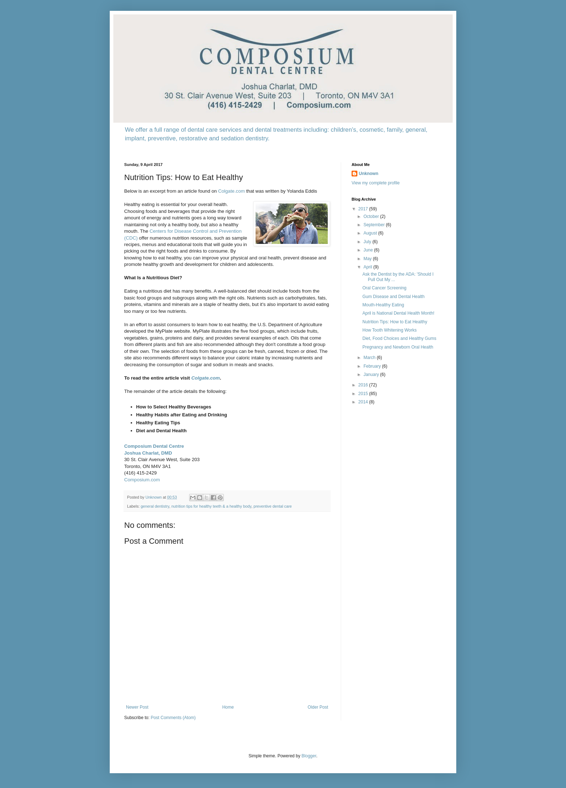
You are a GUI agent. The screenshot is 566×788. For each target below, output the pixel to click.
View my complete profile (376, 182)
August (370, 233)
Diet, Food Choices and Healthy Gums (399, 338)
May (368, 258)
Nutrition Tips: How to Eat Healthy (394, 321)
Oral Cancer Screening (384, 287)
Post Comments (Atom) (173, 717)
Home (228, 707)
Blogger (308, 755)
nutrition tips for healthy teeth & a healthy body (211, 506)
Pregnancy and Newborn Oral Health (397, 347)
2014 (363, 401)
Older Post (318, 707)
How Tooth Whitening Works (389, 330)
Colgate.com (231, 191)
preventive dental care (272, 506)
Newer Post (137, 707)
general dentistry (155, 506)
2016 (363, 385)
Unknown (368, 173)
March (370, 357)
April (368, 267)
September (374, 224)
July (368, 241)
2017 (363, 208)
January (371, 374)
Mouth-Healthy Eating (383, 304)
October (371, 216)
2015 (363, 393)
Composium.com (142, 479)
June (368, 250)
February (372, 366)
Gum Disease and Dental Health (393, 296)
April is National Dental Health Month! (398, 313)
